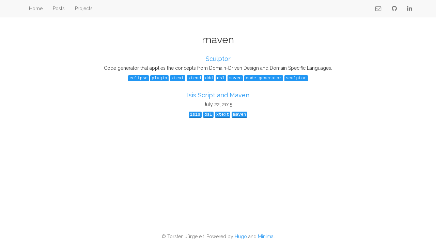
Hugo (241, 236)
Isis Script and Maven (218, 95)
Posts (59, 8)
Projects (84, 8)
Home (36, 8)
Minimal (266, 236)
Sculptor (218, 58)
